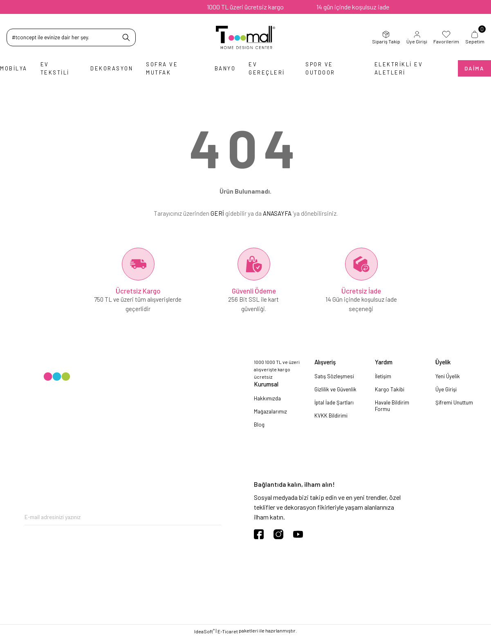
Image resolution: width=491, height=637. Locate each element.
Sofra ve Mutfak (162, 68)
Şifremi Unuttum (454, 402)
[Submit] (215, 516)
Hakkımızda (267, 398)
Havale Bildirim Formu (392, 405)
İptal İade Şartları (334, 402)
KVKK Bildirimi (331, 415)
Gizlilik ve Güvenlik (335, 389)
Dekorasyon (111, 68)
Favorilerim (446, 37)
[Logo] (245, 37)
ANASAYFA (277, 213)
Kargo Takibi (389, 389)
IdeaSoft (204, 631)
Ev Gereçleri (267, 68)
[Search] (71, 37)
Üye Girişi (416, 37)
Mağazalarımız (270, 411)
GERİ (217, 213)
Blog (259, 424)
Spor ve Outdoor (320, 68)
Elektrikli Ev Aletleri (398, 68)
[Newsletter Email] (123, 516)
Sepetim (474, 37)
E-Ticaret (227, 631)
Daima (474, 68)
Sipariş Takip (386, 37)
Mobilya (13, 68)
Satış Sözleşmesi (334, 376)
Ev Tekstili (55, 68)
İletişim (383, 376)
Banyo (225, 68)
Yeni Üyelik (447, 376)
